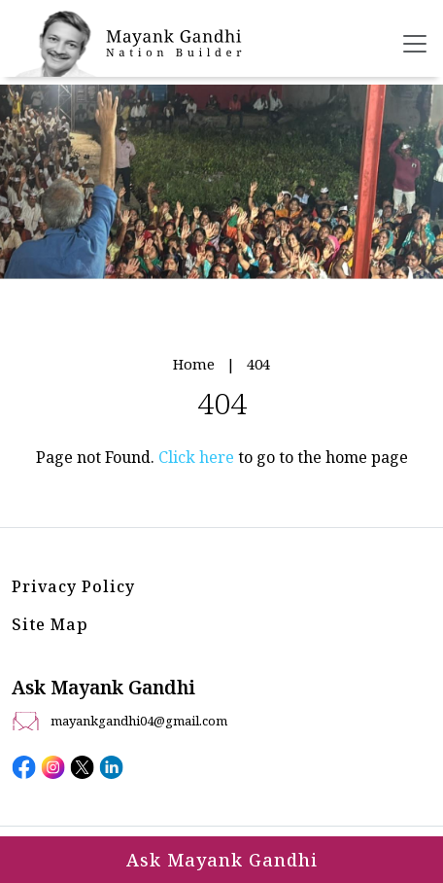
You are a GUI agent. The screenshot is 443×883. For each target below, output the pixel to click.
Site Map (50, 624)
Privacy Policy (73, 586)
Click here (196, 457)
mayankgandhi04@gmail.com (139, 720)
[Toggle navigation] (414, 43)
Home (194, 364)
